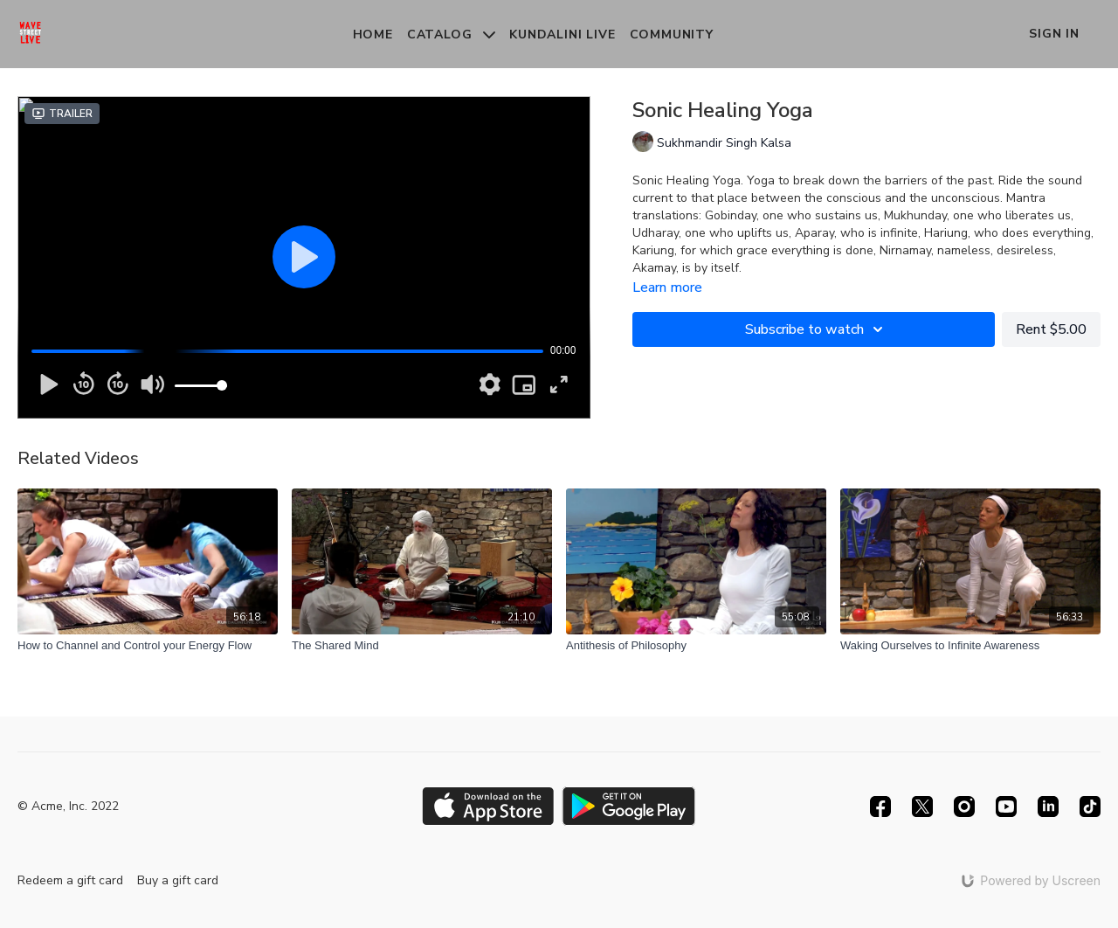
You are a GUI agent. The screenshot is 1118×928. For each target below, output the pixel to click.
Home (373, 34)
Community (672, 34)
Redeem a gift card (70, 880)
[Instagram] (964, 806)
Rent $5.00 (1051, 329)
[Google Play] (629, 806)
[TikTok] (1090, 806)
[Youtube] (1006, 806)
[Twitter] (922, 806)
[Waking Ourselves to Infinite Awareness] (970, 645)
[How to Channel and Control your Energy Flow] (147, 645)
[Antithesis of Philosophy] (696, 645)
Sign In (1054, 33)
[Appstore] (488, 806)
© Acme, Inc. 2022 (68, 806)
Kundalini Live (562, 34)
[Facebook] (880, 806)
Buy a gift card (177, 880)
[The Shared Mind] (422, 645)
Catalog (451, 34)
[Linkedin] (1048, 806)
